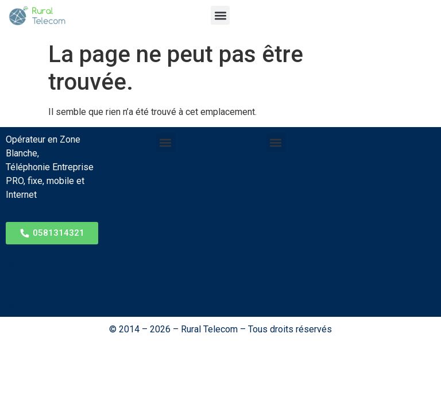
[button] (220, 15)
